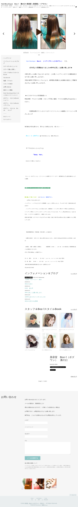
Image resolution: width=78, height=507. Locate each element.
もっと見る (74, 273)
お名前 (27, 420)
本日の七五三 (29, 284)
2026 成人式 (29, 288)
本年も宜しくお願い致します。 (34, 292)
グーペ (39, 505)
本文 (26, 440)
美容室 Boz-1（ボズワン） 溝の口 (35, 503)
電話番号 (27, 433)
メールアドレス (29, 427)
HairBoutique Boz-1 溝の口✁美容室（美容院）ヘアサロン (24, 4)
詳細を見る (74, 376)
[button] (3, 33)
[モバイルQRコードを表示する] (11, 119)
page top (73, 495)
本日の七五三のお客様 (31, 301)
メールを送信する (32, 458)
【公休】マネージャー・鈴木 (33, 279)
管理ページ (45, 505)
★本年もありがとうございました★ (35, 297)
